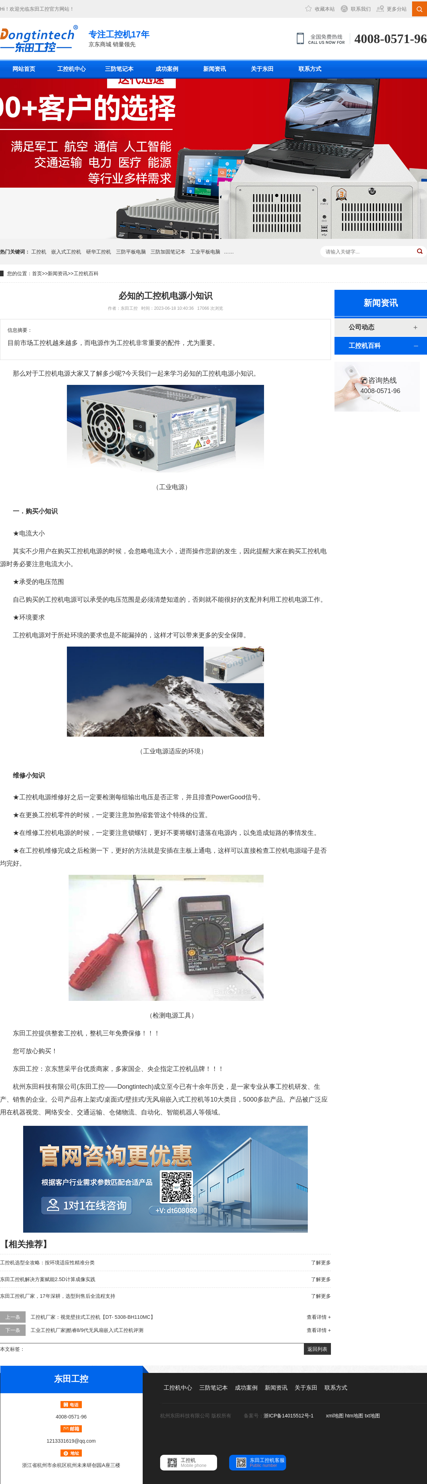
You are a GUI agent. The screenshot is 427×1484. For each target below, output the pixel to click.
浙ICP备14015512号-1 (289, 1415)
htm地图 (354, 1415)
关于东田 (262, 69)
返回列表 (317, 1349)
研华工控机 (98, 252)
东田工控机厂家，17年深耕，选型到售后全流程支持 (57, 1296)
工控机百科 (86, 273)
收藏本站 (325, 9)
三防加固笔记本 (168, 252)
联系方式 (310, 69)
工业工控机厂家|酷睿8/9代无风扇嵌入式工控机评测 (87, 1330)
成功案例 (166, 69)
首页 (37, 273)
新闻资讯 (214, 69)
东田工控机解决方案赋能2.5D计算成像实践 (47, 1279)
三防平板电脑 (131, 252)
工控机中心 (71, 69)
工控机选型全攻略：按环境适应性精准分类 (47, 1262)
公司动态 (361, 327)
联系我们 (361, 9)
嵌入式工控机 (66, 252)
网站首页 (23, 69)
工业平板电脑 (205, 252)
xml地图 (335, 1415)
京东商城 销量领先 (119, 37)
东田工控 (39, 9)
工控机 (38, 252)
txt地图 (372, 1415)
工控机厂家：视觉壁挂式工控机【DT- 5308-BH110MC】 (93, 1317)
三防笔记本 (119, 69)
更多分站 (397, 9)
